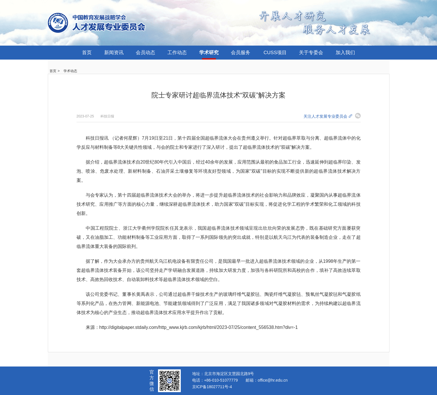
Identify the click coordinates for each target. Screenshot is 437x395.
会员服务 (240, 52)
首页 (87, 52)
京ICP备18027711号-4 (212, 386)
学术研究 (209, 52)
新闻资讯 (114, 52)
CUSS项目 (275, 52)
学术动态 (70, 71)
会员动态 (145, 52)
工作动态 (177, 52)
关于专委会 (311, 52)
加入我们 (345, 52)
